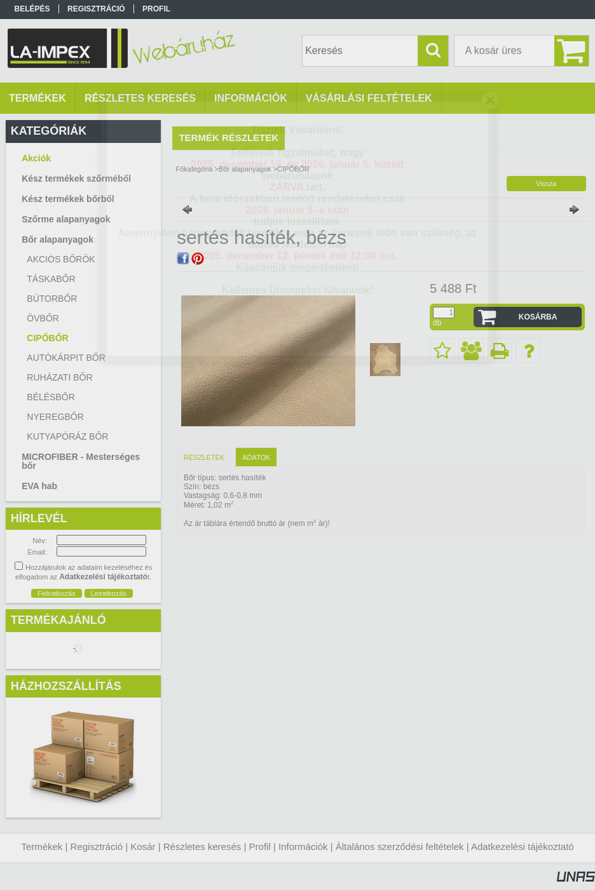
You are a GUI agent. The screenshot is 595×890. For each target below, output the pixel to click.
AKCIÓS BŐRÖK (61, 259)
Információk (303, 846)
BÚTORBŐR (52, 298)
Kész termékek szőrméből (76, 178)
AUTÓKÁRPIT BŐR (66, 358)
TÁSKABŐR (51, 279)
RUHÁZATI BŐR (59, 377)
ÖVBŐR (43, 318)
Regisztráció (97, 846)
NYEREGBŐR (55, 417)
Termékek (41, 846)
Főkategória (193, 169)
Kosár (142, 846)
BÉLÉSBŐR (50, 397)
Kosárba (538, 317)
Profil (260, 846)
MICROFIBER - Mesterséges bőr (81, 461)
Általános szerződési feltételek (400, 846)
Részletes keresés (202, 846)
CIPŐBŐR (47, 338)
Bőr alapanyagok (245, 169)
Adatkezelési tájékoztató (522, 846)
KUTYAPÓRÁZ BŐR (67, 436)
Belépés (32, 8)
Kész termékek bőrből (68, 199)
